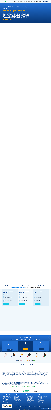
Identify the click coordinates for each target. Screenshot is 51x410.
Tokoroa (33, 381)
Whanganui (46, 381)
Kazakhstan (3, 377)
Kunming (39, 371)
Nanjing (3, 372)
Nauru (6, 380)
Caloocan (24, 382)
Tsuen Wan (47, 372)
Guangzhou (19, 371)
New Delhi (5, 374)
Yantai (40, 372)
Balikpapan (23, 374)
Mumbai (3, 374)
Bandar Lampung (27, 374)
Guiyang (23, 371)
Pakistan (10, 382)
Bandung (30, 374)
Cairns (33, 366)
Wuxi (33, 372)
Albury (12, 366)
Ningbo (7, 372)
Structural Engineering (40, 398)
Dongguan (12, 371)
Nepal (8, 380)
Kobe (35, 375)
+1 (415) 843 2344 (5, 406)
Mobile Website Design (29, 398)
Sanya (10, 372)
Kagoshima (26, 375)
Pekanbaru (43, 374)
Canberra (36, 366)
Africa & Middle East (16, 386)
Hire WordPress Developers (18, 400)
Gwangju (22, 383)
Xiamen (35, 372)
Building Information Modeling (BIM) (42, 396)
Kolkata (43, 373)
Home (14, 406)
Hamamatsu (19, 375)
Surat (10, 374)
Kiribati (7, 377)
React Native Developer (29, 399)
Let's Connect (46, 1)
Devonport (47, 366)
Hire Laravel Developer (17, 398)
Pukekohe (19, 381)
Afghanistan (4, 366)
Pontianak (46, 374)
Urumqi (28, 372)
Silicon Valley (26, 409)
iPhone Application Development (30, 396)
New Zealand (11, 380)
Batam (32, 374)
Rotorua (24, 381)
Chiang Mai (45, 383)
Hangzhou (27, 371)
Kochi (41, 373)
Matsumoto (46, 375)
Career (37, 406)
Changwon (14, 383)
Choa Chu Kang (43, 382)
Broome (25, 366)
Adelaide (10, 366)
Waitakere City (38, 381)
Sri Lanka (31, 383)
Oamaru (3, 381)
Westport (43, 381)
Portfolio (34, 406)
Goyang (20, 383)
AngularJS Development (6, 401)
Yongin (29, 383)
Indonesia (20, 374)
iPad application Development (30, 400)
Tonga (3, 384)
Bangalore (23, 373)
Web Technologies (21, 406)
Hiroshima (23, 375)
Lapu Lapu (28, 382)
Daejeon (18, 383)
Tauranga (26, 381)
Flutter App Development (29, 402)
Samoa (32, 382)
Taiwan (34, 383)
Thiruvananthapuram (13, 374)
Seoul (25, 383)
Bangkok (43, 383)
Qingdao (9, 372)
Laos (12, 377)
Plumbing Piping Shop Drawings (42, 402)
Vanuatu (16, 384)
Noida (7, 374)
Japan (10, 375)
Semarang (3, 375)
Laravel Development (5, 400)
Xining (38, 372)
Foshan (14, 371)
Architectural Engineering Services (42, 397)
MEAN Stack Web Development (7, 397)
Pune (8, 374)
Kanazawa (29, 375)
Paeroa (8, 381)
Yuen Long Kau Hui (4, 373)
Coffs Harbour (42, 366)
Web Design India (5, 398)
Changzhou (3, 371)
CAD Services (30, 406)
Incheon (24, 383)
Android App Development (30, 397)
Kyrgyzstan (10, 377)
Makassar (34, 374)
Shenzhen (17, 372)
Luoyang (43, 371)
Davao (26, 382)
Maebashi (44, 375)
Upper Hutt (35, 381)
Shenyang (15, 372)
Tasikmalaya (8, 375)
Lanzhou (41, 371)
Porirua (17, 381)
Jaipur (40, 373)
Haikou (24, 371)
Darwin (44, 366)
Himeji (21, 375)
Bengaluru (25, 373)
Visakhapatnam (17, 374)
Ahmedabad (17, 373)
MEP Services (39, 399)
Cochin (32, 373)
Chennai (30, 373)
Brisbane (23, 366)
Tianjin (26, 372)
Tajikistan (37, 383)
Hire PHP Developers (17, 397)
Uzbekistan (13, 384)
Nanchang (47, 371)
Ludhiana (45, 373)
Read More (10, 349)
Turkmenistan (6, 384)
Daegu (16, 383)
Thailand (40, 383)
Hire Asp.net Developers (18, 401)
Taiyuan (24, 372)
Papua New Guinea (16, 382)
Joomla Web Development (6, 402)
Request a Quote (6, 19)
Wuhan (32, 372)
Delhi (33, 373)
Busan (11, 383)
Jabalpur (38, 373)
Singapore (35, 382)
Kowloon (36, 371)
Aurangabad (20, 373)
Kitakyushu (33, 375)
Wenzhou (30, 372)
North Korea (6, 382)
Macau (45, 371)
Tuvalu (10, 384)
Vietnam (19, 384)
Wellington (41, 381)
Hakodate (16, 375)
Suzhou (22, 372)
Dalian (10, 371)
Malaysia (15, 377)
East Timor (7, 373)
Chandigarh (28, 373)
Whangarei (3, 382)
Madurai (47, 373)
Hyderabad (36, 373)
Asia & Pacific (24, 386)
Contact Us (39, 406)
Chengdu (6, 371)
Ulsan (27, 383)
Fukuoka (14, 375)
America (34, 386)
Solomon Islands (4, 383)
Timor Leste (11, 373)
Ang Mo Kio (38, 382)
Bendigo (21, 366)
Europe (29, 386)
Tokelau (30, 381)
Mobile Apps (26, 406)
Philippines (21, 382)
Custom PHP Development (6, 396)
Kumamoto (37, 375)
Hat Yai (47, 383)
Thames (28, 381)
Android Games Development (30, 401)
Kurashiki (40, 375)
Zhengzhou (42, 372)
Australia (7, 366)
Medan (38, 374)
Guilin (20, 371)
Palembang (40, 374)
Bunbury (27, 366)
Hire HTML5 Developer (17, 396)
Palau (12, 382)
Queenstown (21, 381)
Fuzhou (16, 371)
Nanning (5, 372)
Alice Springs (14, 366)
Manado (36, 374)
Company (17, 406)
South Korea (9, 383)
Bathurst (19, 366)
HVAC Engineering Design (41, 401)
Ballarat (17, 366)
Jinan (34, 371)
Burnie (32, 366)
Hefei (30, 371)
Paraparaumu (14, 381)
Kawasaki (31, 375)
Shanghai (13, 372)
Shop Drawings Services (41, 400)
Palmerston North (11, 381)
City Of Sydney (38, 366)
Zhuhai (44, 372)
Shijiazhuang (20, 372)
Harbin (29, 371)
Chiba (12, 375)
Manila (30, 382)
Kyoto (41, 375)
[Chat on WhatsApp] (34, 360)
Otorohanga (5, 381)
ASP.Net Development (5, 399)
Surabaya (5, 375)
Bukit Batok (41, 382)
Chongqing (8, 371)
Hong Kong (33, 371)
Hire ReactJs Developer (17, 399)
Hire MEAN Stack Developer (18, 402)
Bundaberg (30, 366)
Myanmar (3, 380)
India (14, 373)
